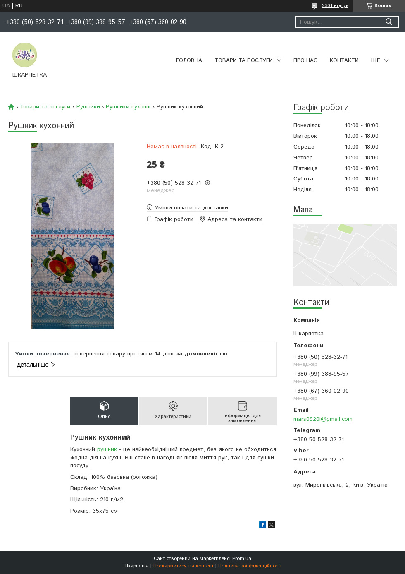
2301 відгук (335, 5)
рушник (107, 449)
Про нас (305, 61)
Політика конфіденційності (249, 565)
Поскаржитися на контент (183, 565)
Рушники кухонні (128, 107)
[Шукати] (388, 22)
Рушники (88, 107)
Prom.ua (241, 558)
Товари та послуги (243, 61)
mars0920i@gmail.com (323, 419)
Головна (189, 61)
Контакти (344, 61)
